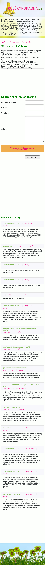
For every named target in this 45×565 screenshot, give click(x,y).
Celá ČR (5, 226)
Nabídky (4, 42)
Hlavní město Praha (23, 388)
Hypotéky (21, 246)
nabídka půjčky (7, 246)
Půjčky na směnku (8, 370)
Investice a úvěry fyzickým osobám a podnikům (18, 347)
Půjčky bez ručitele (8, 409)
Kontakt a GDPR (31, 34)
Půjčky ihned (7, 332)
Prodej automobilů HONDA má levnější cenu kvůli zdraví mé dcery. (21, 385)
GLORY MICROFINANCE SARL (12, 223)
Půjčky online (14, 42)
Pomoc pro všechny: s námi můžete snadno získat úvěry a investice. (21, 329)
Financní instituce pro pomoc (12, 428)
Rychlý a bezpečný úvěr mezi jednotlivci (15, 368)
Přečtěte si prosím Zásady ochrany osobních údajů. (22, 149)
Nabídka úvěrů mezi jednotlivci (12, 407)
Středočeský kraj (28, 42)
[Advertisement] (22, 81)
